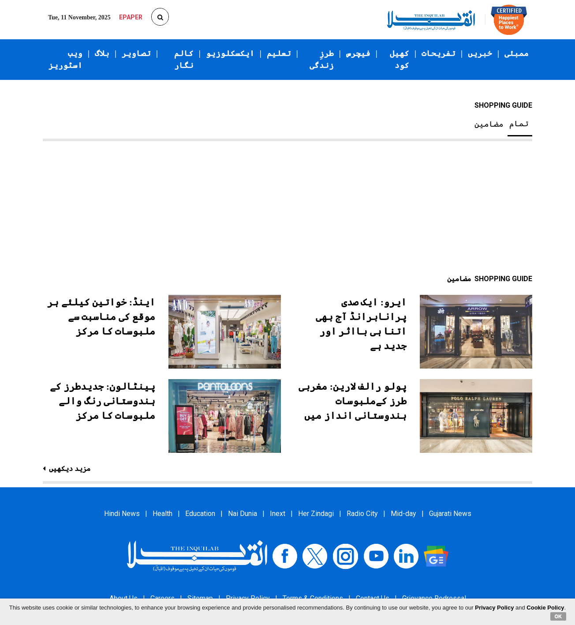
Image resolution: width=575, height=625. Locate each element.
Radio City (362, 513)
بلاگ (102, 53)
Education (200, 513)
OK (558, 616)
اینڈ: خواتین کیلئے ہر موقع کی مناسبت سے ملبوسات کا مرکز (101, 317)
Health (162, 513)
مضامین (489, 124)
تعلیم (279, 53)
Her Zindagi (316, 513)
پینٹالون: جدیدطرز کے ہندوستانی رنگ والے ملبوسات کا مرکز (102, 401)
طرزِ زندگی (322, 59)
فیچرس (358, 53)
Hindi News (122, 513)
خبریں (480, 53)
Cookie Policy (545, 607)
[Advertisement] (287, 207)
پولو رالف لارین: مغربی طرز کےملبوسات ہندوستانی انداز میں (353, 401)
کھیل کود (399, 59)
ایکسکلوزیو (230, 53)
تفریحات (439, 53)
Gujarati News (450, 513)
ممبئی (516, 53)
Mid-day (403, 513)
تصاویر (136, 53)
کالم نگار (184, 59)
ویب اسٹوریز (65, 59)
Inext (277, 513)
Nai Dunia (242, 513)
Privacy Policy (494, 607)
